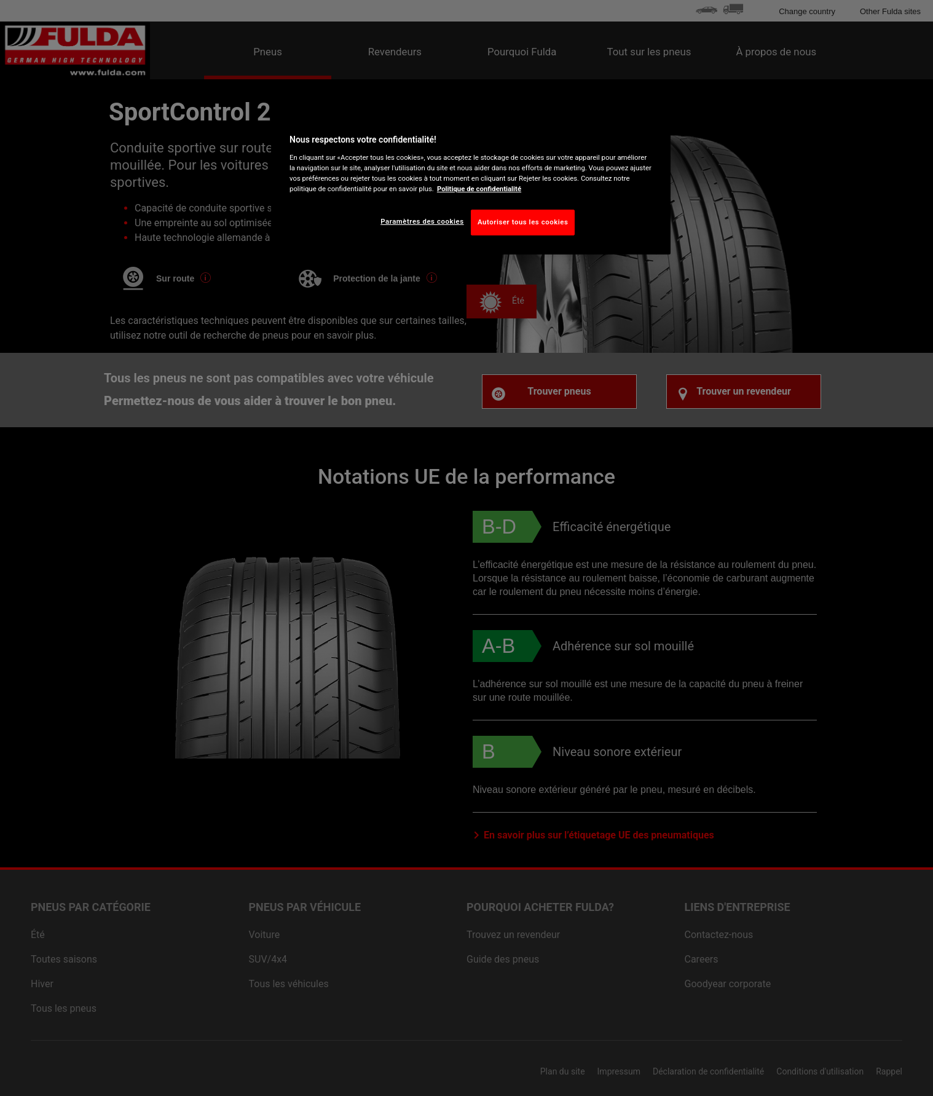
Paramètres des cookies (421, 221)
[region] (471, 181)
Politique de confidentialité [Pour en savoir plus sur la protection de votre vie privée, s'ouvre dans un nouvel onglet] (479, 188)
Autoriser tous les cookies (523, 222)
